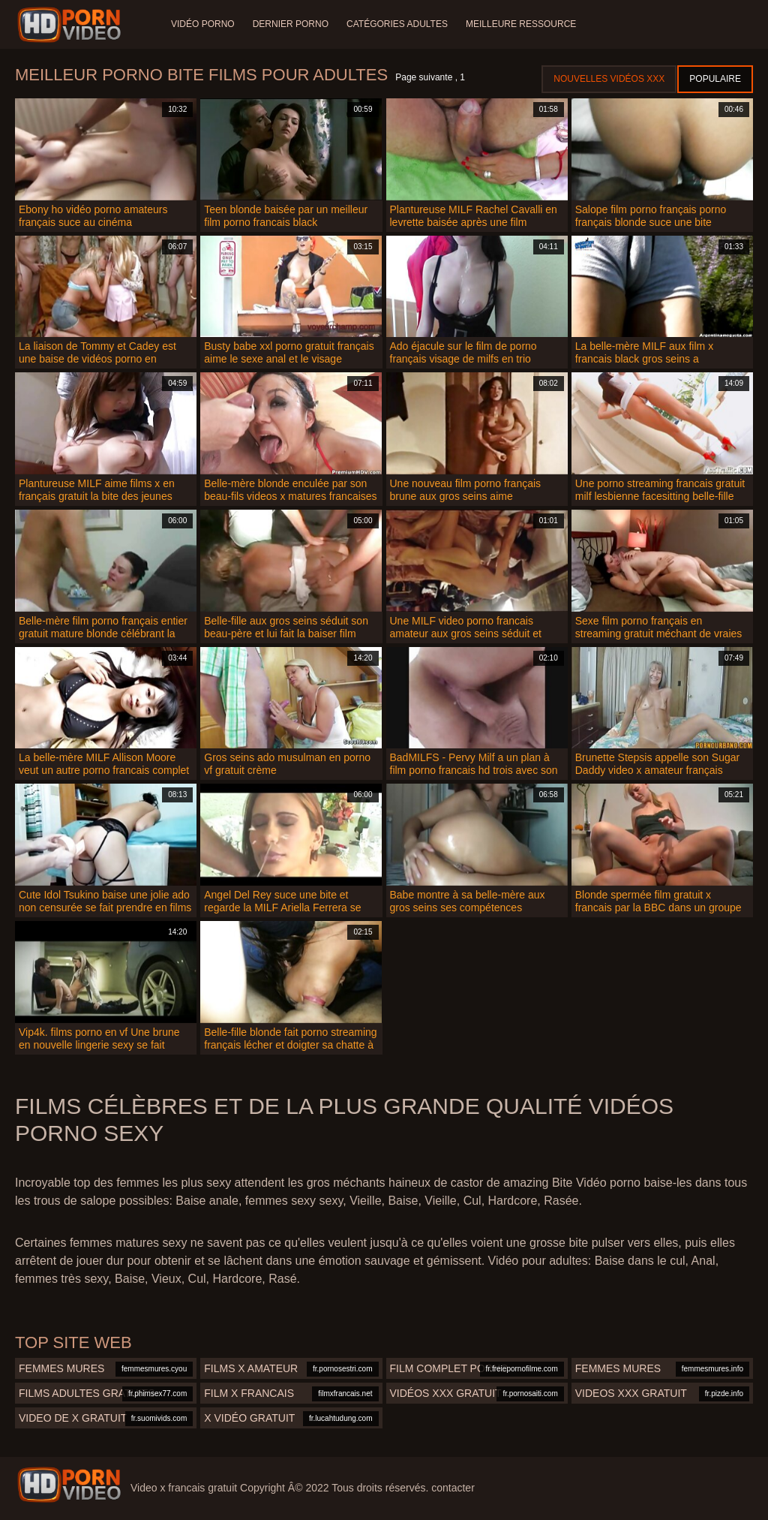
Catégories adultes (397, 24)
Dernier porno (290, 24)
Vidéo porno (203, 24)
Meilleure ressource (521, 24)
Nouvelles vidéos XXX (609, 79)
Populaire (715, 79)
